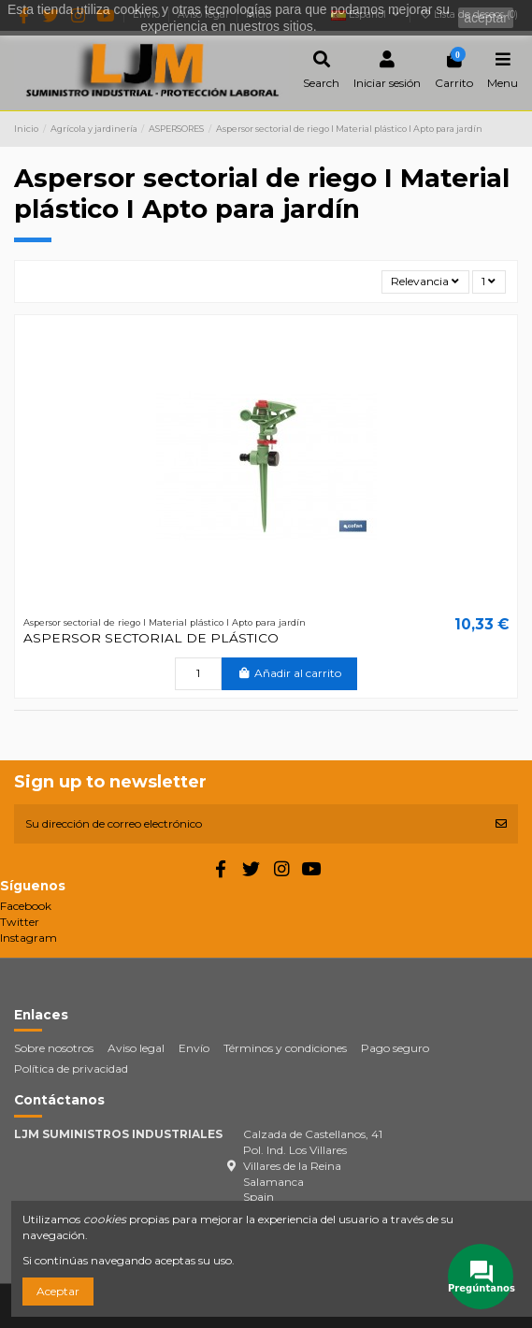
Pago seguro (395, 1048)
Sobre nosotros (53, 1048)
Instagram (28, 938)
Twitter (19, 922)
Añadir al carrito (289, 673)
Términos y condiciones (285, 1048)
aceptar (486, 17)
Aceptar (57, 1291)
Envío (194, 1048)
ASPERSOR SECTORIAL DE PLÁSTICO (151, 637)
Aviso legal (136, 1048)
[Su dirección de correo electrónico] (249, 824)
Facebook (25, 906)
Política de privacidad (71, 1068)
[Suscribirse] (501, 824)
